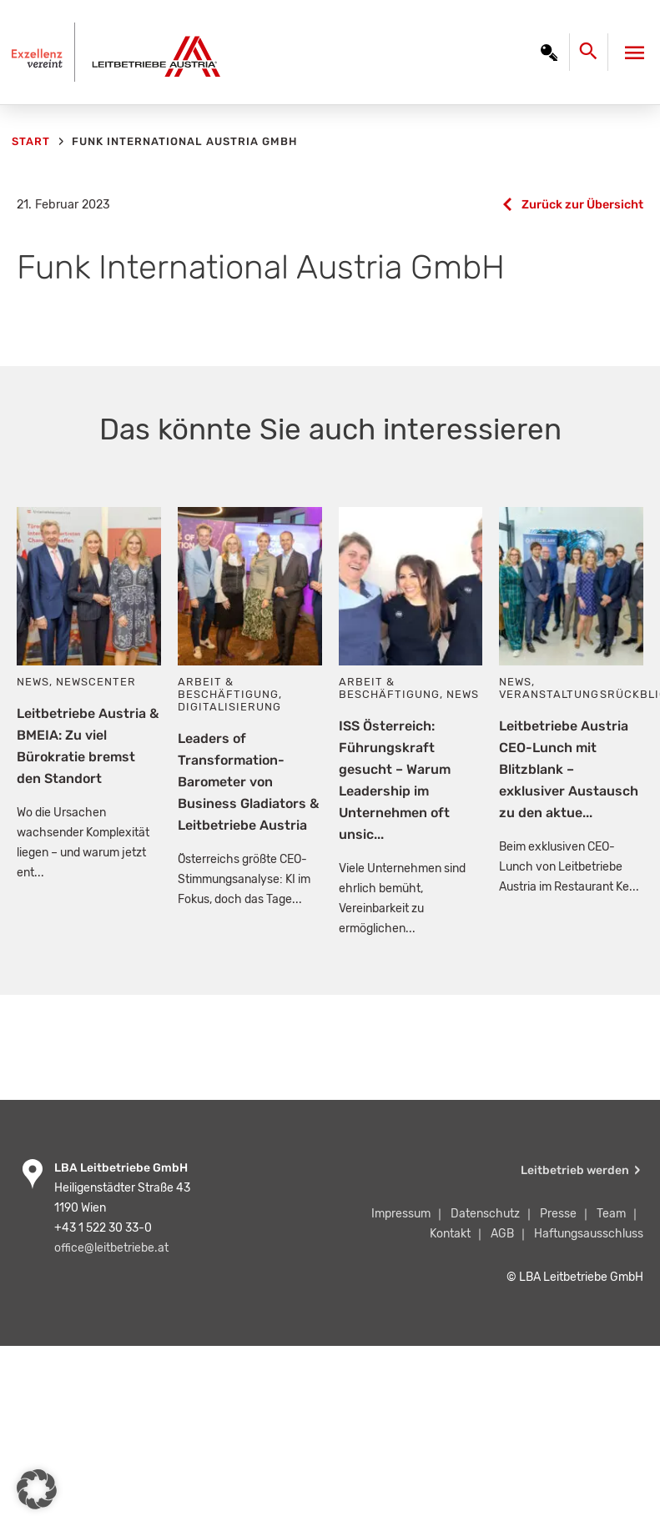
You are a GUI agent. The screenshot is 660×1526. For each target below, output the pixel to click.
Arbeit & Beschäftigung (228, 687)
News (33, 681)
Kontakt (450, 1234)
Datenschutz (485, 1214)
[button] (36, 1489)
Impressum (401, 1214)
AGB (502, 1234)
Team (611, 1214)
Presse (558, 1214)
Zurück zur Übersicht (582, 205)
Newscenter (96, 681)
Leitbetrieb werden (575, 1170)
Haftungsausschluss (588, 1234)
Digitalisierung (229, 706)
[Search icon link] (592, 56)
